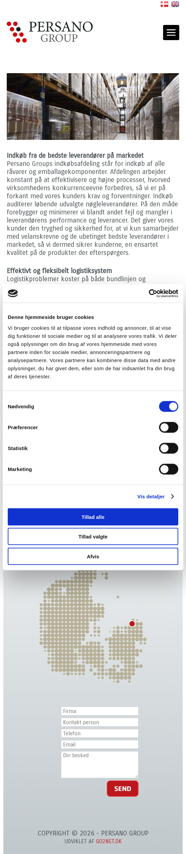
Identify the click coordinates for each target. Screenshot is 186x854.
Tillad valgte (93, 536)
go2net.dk (109, 841)
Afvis (93, 556)
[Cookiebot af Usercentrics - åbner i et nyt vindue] (148, 293)
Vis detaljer (151, 496)
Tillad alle (93, 517)
